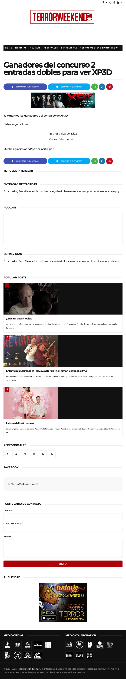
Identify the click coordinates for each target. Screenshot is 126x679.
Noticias (21, 48)
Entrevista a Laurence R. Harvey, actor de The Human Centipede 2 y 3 (46, 371)
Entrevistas (69, 48)
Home (8, 48)
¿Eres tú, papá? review (19, 318)
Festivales (51, 48)
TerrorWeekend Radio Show (99, 48)
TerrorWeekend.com (23, 484)
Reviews (35, 48)
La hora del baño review (20, 423)
